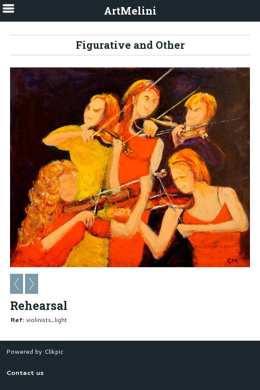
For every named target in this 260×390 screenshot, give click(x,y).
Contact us (25, 372)
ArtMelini (130, 11)
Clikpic (53, 351)
